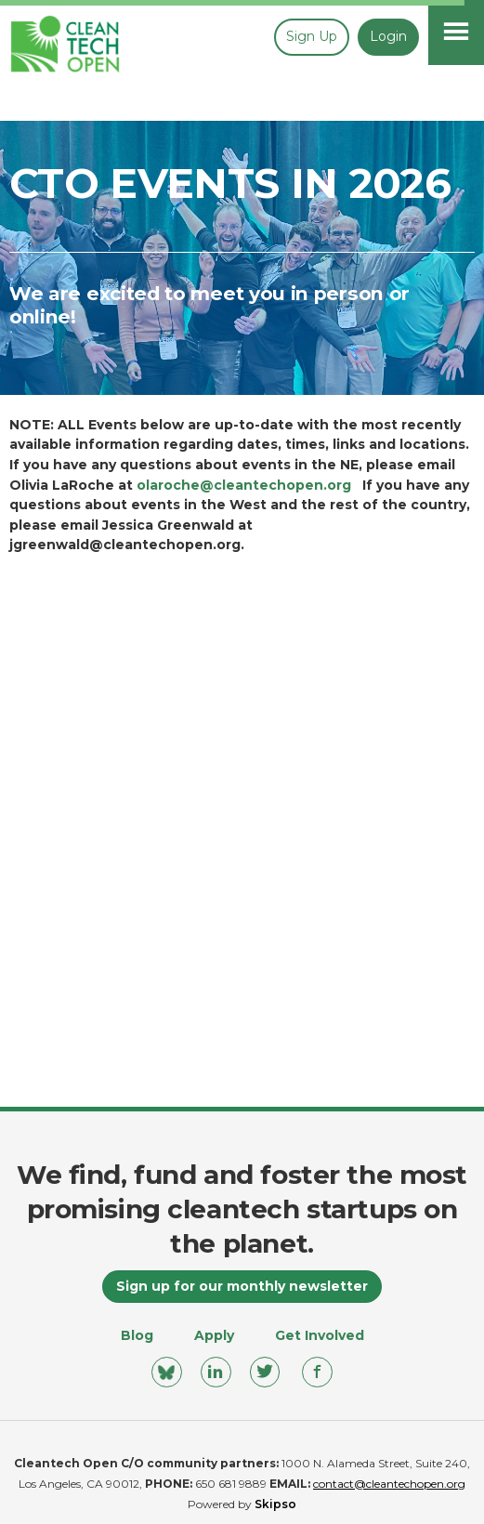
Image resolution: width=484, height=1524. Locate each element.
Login (388, 36)
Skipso (275, 1504)
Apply (214, 1335)
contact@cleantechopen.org (389, 1484)
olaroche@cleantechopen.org (244, 485)
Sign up (311, 36)
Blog (137, 1335)
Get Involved (319, 1335)
